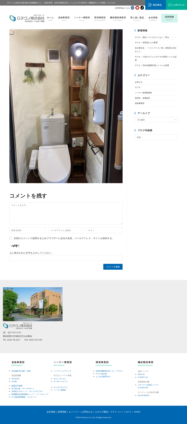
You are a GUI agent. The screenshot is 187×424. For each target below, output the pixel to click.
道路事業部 (139, 103)
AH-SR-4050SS (143, 395)
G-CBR (14, 381)
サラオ (138, 87)
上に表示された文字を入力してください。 (31, 252)
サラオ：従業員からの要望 (146, 42)
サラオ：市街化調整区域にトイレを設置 (152, 65)
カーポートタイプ (61, 381)
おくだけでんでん (61, 387)
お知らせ (138, 82)
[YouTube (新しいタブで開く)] (137, 8)
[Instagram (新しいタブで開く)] (132, 8)
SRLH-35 (141, 374)
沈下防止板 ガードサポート (23, 388)
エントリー (74, 411)
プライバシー (116, 411)
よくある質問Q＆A (103, 376)
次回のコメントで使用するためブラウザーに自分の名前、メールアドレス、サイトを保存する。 (64, 238)
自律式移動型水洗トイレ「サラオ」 (110, 371)
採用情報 (62, 411)
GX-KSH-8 (15, 378)
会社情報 (51, 411)
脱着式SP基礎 (17, 385)
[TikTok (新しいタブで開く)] (142, 8)
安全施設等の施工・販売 (21, 371)
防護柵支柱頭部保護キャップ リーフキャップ (30, 394)
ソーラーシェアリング (62, 371)
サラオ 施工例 (101, 373)
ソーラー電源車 (60, 390)
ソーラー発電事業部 (143, 92)
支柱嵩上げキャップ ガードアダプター (27, 391)
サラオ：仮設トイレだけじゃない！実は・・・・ (156, 37)
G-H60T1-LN (143, 377)
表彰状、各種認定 (142, 98)
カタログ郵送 (101, 411)
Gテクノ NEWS (132, 411)
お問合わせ (87, 411)
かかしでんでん (60, 378)
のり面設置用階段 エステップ (24, 397)
